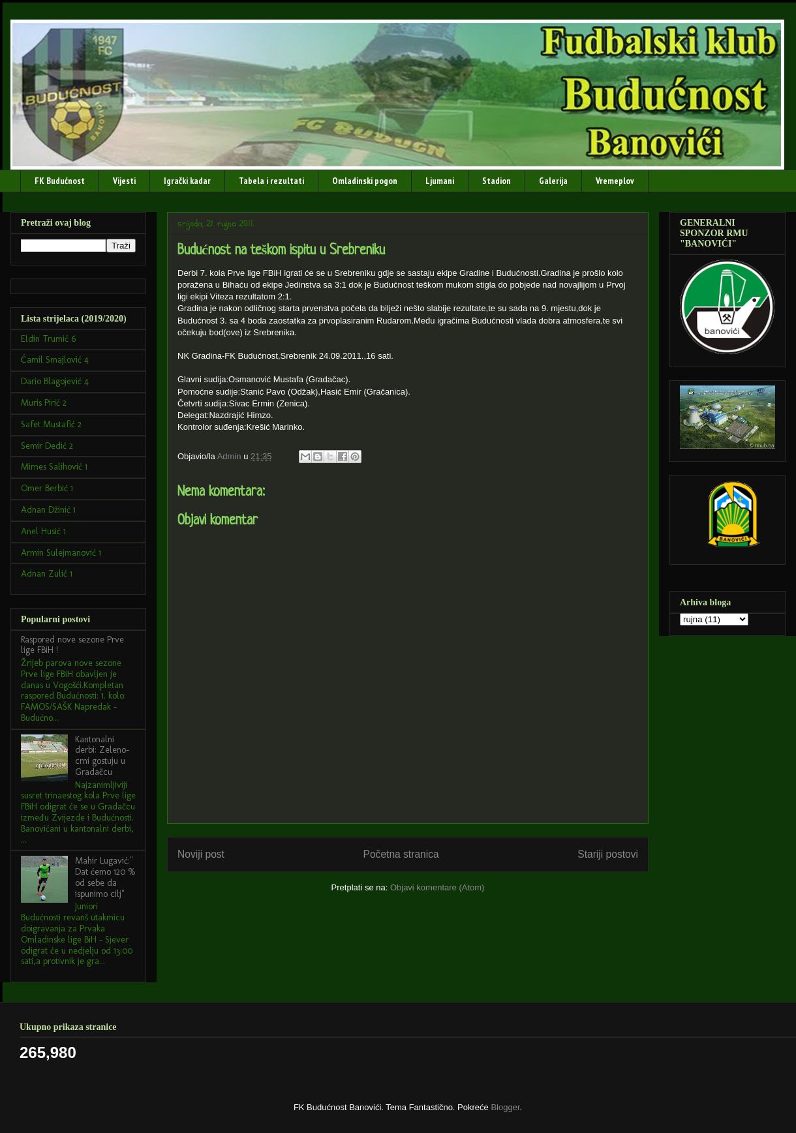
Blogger (505, 1107)
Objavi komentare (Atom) (437, 887)
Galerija (553, 181)
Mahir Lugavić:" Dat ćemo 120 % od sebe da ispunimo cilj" (105, 877)
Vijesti (124, 181)
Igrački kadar (187, 181)
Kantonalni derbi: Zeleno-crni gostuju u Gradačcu (102, 756)
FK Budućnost (60, 181)
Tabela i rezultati (271, 181)
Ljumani (439, 181)
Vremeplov (615, 181)
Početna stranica (401, 854)
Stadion (496, 181)
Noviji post (200, 854)
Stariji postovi (607, 854)
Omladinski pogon (364, 181)
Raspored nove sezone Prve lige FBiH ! (72, 645)
